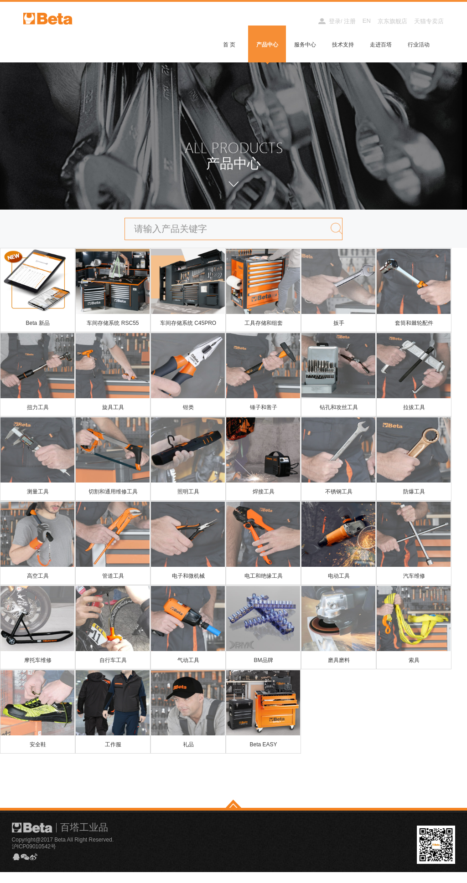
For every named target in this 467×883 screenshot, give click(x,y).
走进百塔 (381, 44)
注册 (350, 21)
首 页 (229, 44)
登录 (335, 21)
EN (367, 20)
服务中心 (305, 44)
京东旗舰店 (392, 21)
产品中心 (267, 44)
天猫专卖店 (429, 21)
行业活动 (419, 44)
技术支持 (343, 44)
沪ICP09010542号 (34, 852)
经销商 (301, 21)
